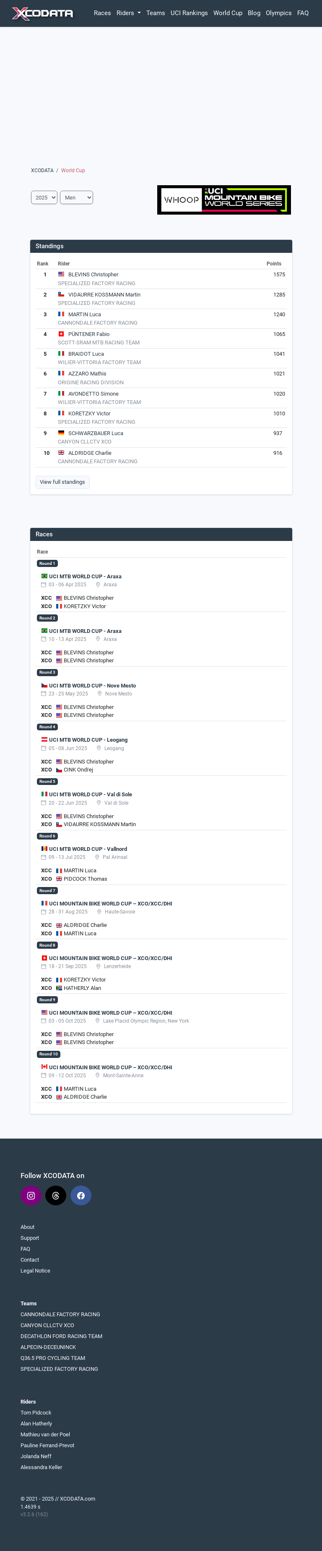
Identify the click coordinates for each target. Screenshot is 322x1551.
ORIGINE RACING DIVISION (91, 382)
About (27, 1227)
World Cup (227, 13)
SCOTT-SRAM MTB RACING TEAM (99, 342)
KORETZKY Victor (89, 413)
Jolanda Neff (36, 1456)
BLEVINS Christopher (93, 274)
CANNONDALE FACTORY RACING (98, 323)
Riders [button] (126, 13)
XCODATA (42, 170)
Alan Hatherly (36, 1423)
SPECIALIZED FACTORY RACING (96, 283)
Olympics (279, 13)
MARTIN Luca (84, 314)
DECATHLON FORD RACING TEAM (61, 1336)
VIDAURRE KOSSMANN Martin (104, 294)
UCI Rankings (189, 13)
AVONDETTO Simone (93, 394)
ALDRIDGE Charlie (90, 453)
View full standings (62, 482)
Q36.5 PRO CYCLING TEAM (53, 1358)
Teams (155, 13)
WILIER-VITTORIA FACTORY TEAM (99, 362)
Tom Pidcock (36, 1412)
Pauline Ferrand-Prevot (47, 1445)
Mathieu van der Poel (45, 1434)
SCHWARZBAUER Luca (95, 433)
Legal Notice (35, 1271)
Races (102, 13)
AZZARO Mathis (87, 373)
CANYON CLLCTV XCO (85, 441)
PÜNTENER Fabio (88, 334)
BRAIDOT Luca (86, 354)
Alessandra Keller (41, 1467)
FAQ (303, 13)
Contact (30, 1260)
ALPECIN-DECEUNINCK (48, 1347)
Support (30, 1238)
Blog (254, 13)
